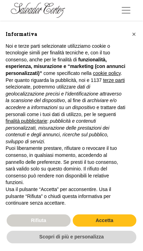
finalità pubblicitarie (26, 121)
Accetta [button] (104, 220)
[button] (134, 34)
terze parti (114, 80)
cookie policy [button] (107, 73)
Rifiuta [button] (38, 220)
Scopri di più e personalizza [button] (71, 236)
